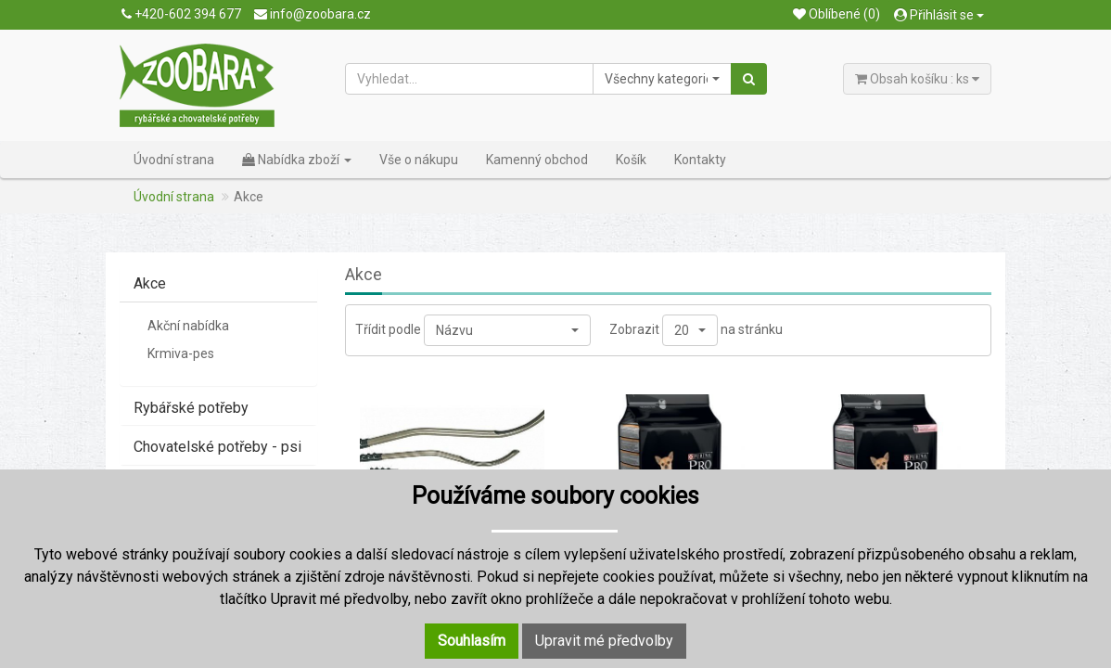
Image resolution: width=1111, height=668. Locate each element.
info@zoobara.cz (312, 13)
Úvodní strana (174, 159)
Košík (631, 159)
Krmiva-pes (180, 353)
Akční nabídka (188, 325)
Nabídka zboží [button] (296, 159)
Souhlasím (471, 640)
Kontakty (700, 159)
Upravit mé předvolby (604, 640)
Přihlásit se (939, 14)
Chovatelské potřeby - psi (217, 447)
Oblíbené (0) (836, 13)
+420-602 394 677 (181, 13)
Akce (150, 283)
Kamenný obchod (537, 159)
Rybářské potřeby (191, 408)
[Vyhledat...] (469, 79)
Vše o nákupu (418, 159)
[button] (662, 79)
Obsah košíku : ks (917, 78)
